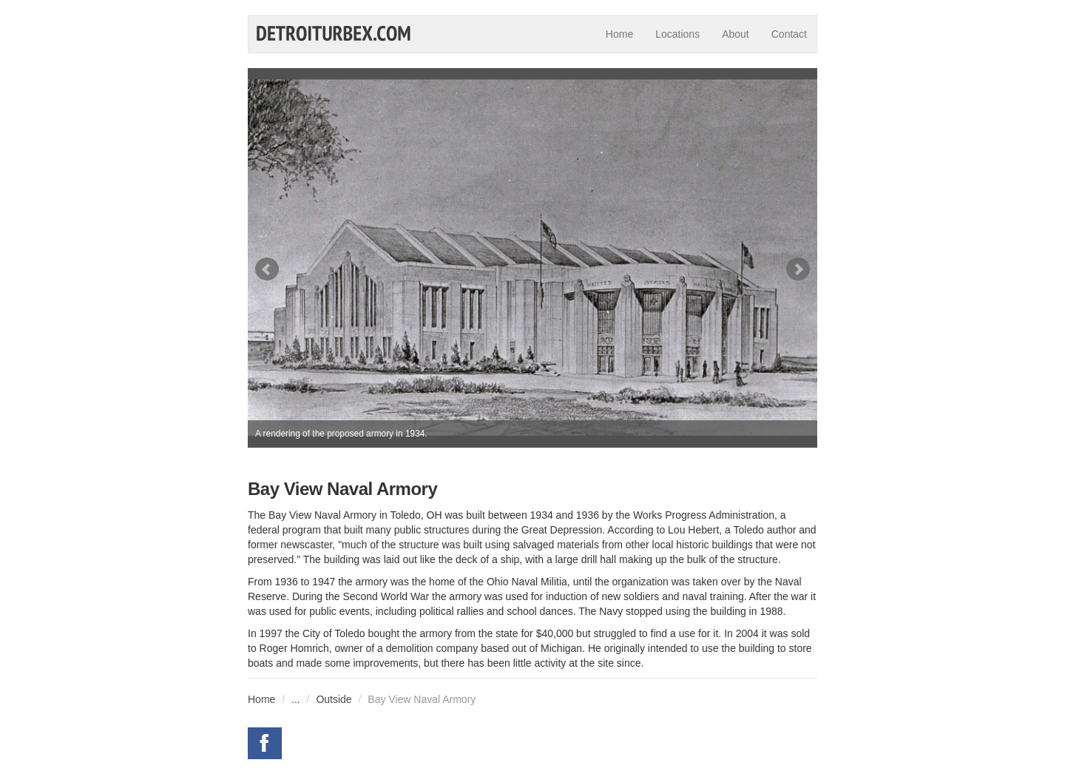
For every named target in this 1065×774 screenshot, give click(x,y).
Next (798, 269)
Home (619, 34)
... (295, 699)
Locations (677, 34)
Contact (789, 34)
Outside (333, 699)
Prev (267, 269)
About (735, 34)
